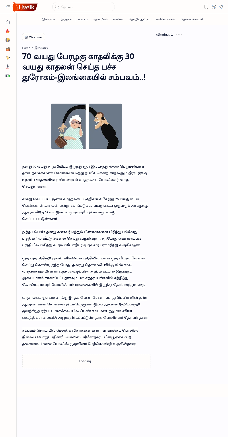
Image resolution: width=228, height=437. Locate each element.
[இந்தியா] (66, 19)
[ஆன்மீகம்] (100, 19)
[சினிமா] (118, 19)
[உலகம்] (83, 19)
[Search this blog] (84, 6)
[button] (7, 6)
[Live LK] (25, 7)
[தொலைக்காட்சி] (191, 19)
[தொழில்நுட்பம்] (139, 19)
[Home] (7, 22)
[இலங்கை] (48, 19)
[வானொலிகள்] (165, 19)
